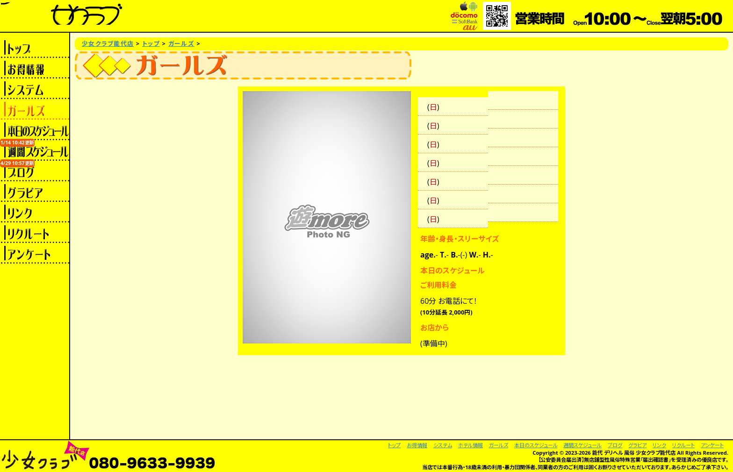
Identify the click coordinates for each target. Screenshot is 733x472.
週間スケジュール (34, 150)
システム (34, 89)
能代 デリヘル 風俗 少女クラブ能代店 (634, 452)
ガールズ (34, 109)
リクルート (34, 232)
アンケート (34, 253)
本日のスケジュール (34, 130)
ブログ (34, 171)
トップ (34, 47)
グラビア (34, 191)
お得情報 (34, 68)
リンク (34, 212)
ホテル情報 (470, 445)
